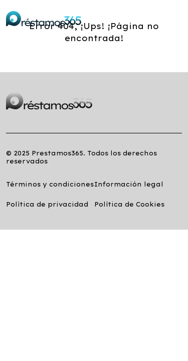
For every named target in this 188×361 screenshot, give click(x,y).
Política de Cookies (129, 204)
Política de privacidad (47, 204)
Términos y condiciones (50, 184)
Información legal (128, 184)
